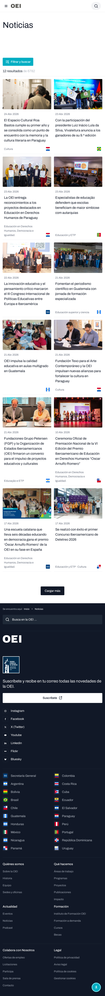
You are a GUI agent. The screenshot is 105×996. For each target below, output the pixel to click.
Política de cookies (65, 971)
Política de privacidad (66, 957)
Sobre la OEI (10, 871)
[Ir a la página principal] (16, 6)
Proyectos (60, 885)
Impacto (59, 899)
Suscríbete (52, 698)
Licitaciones (10, 964)
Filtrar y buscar (18, 62)
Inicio (26, 609)
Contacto (8, 985)
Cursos (58, 927)
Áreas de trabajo (63, 871)
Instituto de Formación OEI (70, 913)
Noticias (8, 920)
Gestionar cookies (65, 978)
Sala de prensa (11, 978)
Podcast (8, 927)
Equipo (7, 885)
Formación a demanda (67, 920)
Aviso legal (60, 964)
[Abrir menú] (6, 6)
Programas (60, 878)
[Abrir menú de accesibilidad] (96, 987)
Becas (57, 934)
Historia (7, 878)
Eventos (8, 913)
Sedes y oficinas (12, 892)
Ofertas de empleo (14, 957)
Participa (8, 971)
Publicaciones (62, 892)
